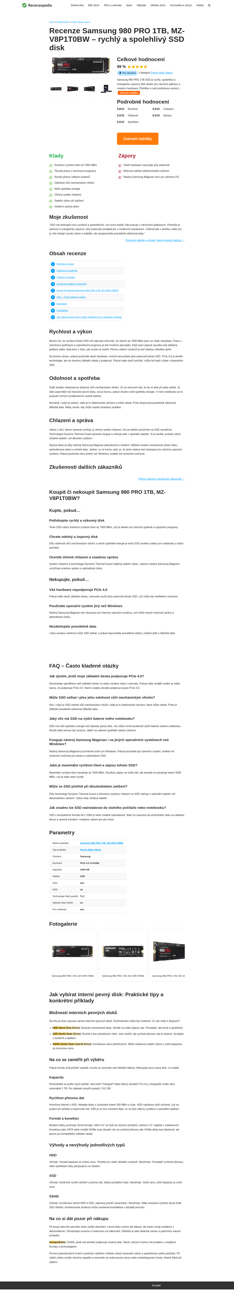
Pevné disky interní (80, 22)
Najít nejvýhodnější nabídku (117, 653)
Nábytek (141, 5)
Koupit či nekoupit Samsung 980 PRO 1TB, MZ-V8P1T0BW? (88, 293)
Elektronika (75, 5)
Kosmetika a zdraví (181, 5)
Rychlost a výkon (65, 266)
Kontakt (156, 1302)
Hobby (200, 5)
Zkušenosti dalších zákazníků (72, 286)
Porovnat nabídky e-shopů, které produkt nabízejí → (155, 242)
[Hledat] (209, 5)
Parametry (62, 307)
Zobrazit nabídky (138, 139)
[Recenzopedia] (37, 5)
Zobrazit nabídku (129, 93)
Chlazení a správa (66, 280)
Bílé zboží (92, 5)
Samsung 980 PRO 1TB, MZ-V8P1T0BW (102, 851)
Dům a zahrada (112, 5)
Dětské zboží (157, 5)
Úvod (52, 22)
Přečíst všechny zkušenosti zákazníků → (161, 484)
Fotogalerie (62, 313)
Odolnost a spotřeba (67, 273)
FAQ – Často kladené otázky (71, 300)
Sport (128, 5)
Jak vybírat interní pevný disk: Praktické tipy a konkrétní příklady (90, 320)
